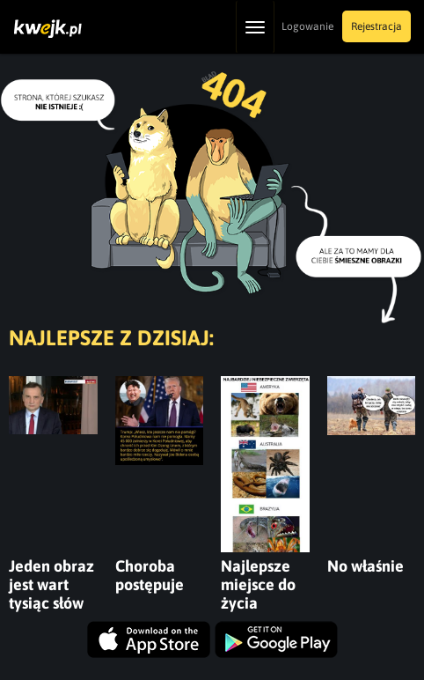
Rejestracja (376, 26)
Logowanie (307, 26)
